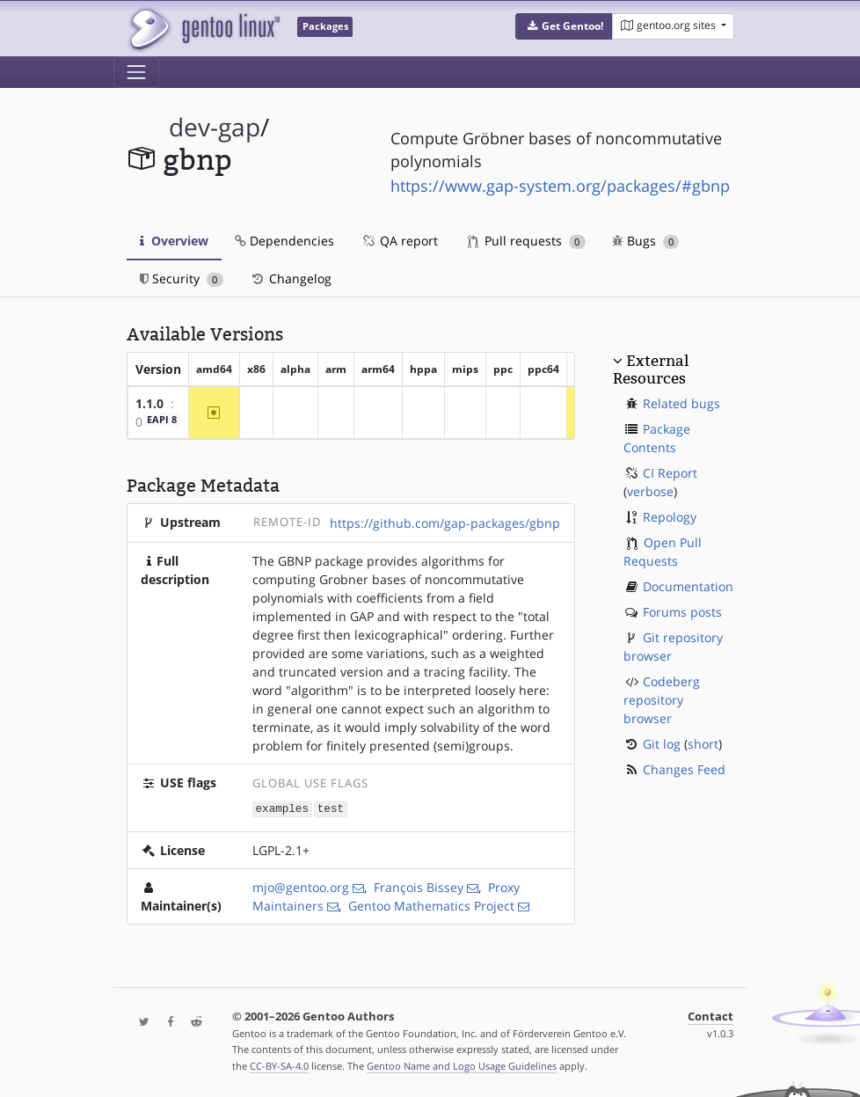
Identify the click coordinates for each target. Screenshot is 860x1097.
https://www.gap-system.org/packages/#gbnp (560, 185)
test (330, 808)
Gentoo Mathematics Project (431, 904)
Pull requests (527, 240)
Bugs (646, 240)
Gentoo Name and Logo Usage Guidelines (462, 1064)
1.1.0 (149, 403)
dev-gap (214, 127)
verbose (650, 491)
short (703, 743)
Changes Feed (684, 769)
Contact (710, 1015)
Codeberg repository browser (661, 700)
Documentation (688, 586)
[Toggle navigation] (136, 72)
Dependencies (284, 240)
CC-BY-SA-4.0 (279, 1064)
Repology (669, 516)
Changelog (291, 278)
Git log (662, 743)
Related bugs (681, 403)
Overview (174, 240)
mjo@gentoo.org (300, 886)
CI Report (670, 472)
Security (181, 278)
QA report (399, 240)
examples (282, 808)
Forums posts (682, 611)
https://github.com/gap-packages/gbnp (445, 523)
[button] (564, 26)
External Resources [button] (651, 369)
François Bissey (418, 886)
